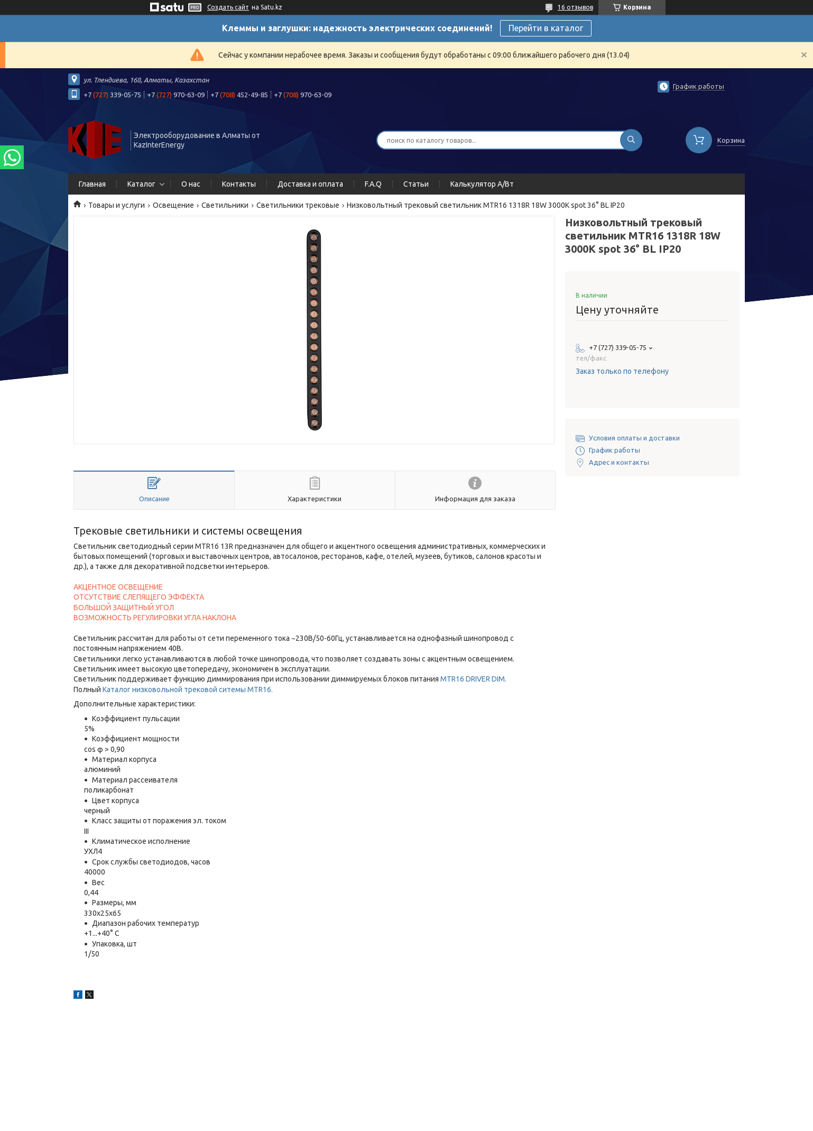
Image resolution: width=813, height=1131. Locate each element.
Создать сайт (228, 7)
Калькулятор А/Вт (482, 184)
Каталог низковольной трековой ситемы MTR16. (188, 689)
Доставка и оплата (310, 184)
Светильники (224, 205)
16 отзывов (575, 7)
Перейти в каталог (546, 28)
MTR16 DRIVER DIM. (473, 679)
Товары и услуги (116, 205)
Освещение (173, 205)
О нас (190, 184)
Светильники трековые (297, 205)
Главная (92, 184)
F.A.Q (373, 184)
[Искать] (631, 140)
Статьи (416, 184)
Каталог (141, 184)
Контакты (239, 184)
